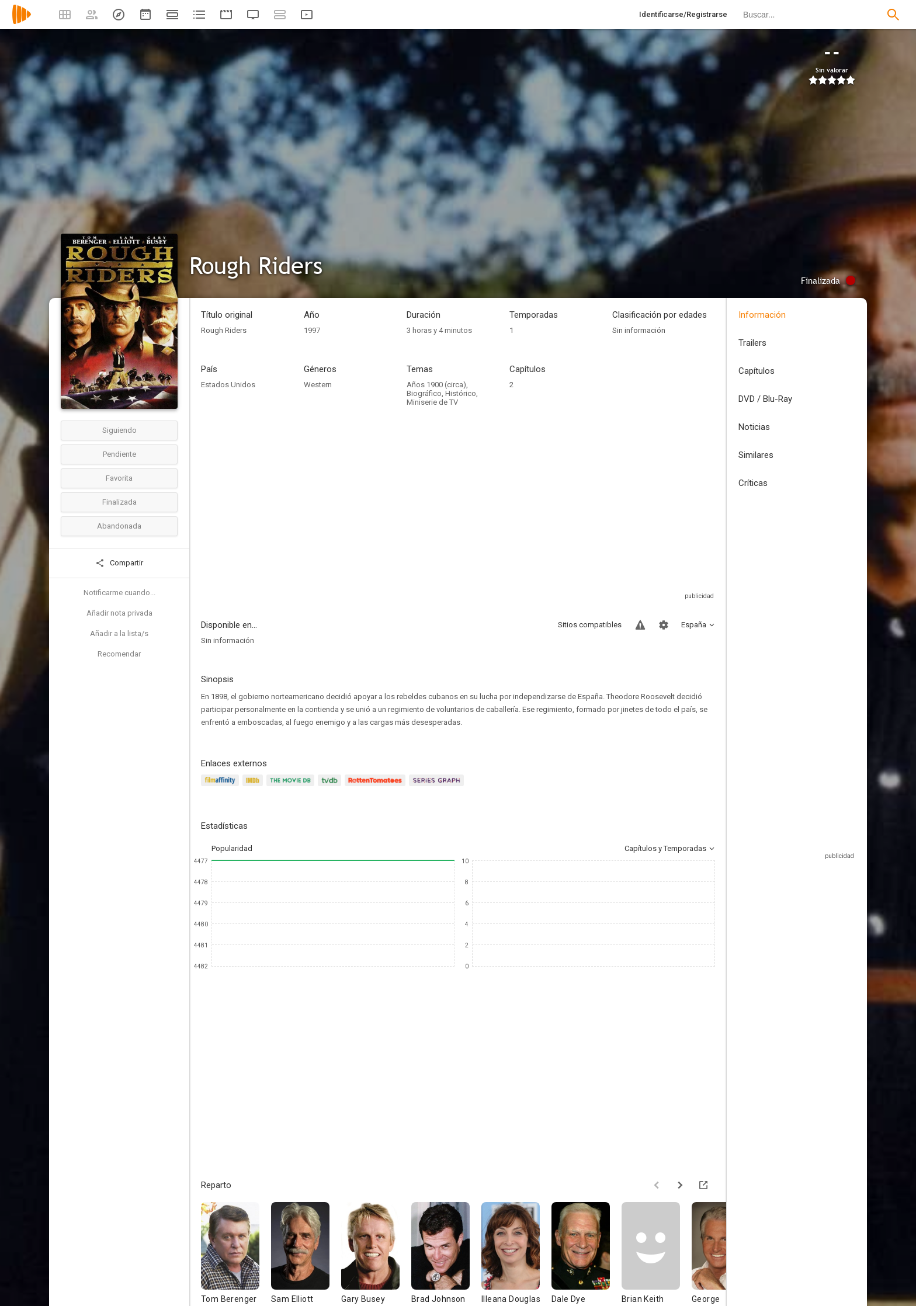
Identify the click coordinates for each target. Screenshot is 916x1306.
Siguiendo (119, 430)
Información (762, 315)
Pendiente (119, 454)
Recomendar (119, 653)
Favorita (119, 478)
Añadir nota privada (119, 613)
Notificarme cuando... (119, 592)
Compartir (119, 563)
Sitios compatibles (590, 624)
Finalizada (119, 502)
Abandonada (119, 526)
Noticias (754, 427)
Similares (755, 455)
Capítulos (756, 371)
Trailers (752, 343)
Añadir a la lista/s (119, 633)
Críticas (753, 483)
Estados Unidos (228, 384)
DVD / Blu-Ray (765, 399)
